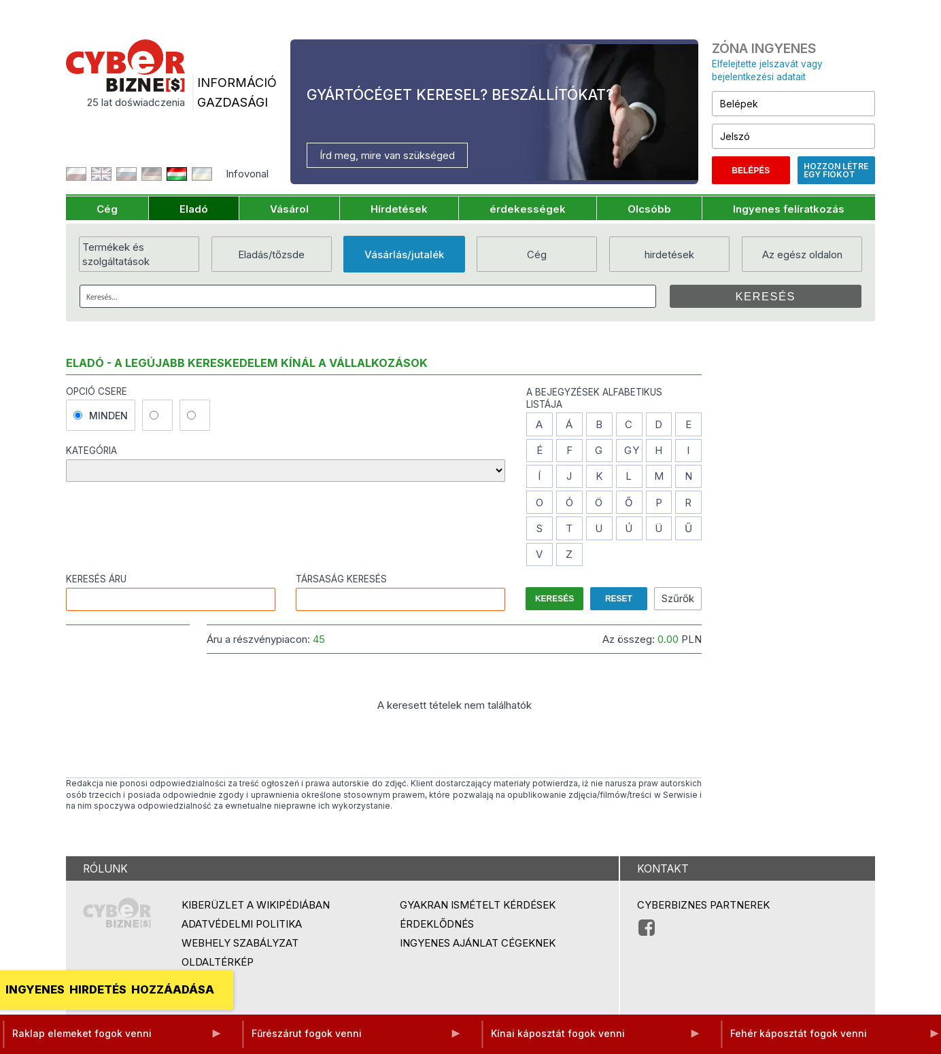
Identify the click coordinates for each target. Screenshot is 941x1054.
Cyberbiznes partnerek (703, 904)
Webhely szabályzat (240, 942)
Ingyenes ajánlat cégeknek (477, 942)
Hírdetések (399, 209)
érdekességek (528, 209)
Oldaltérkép (218, 961)
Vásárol (289, 209)
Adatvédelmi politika (242, 923)
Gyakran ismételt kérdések (477, 904)
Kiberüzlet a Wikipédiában (256, 904)
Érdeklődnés (437, 923)
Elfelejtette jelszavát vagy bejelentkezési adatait (767, 70)
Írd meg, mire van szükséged (387, 155)
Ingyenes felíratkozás (788, 209)
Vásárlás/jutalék (404, 254)
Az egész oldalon (802, 254)
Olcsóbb (649, 209)
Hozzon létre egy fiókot (836, 170)
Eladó (193, 209)
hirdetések (669, 254)
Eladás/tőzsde (271, 254)
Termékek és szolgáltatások (116, 254)
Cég (107, 209)
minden (100, 415)
